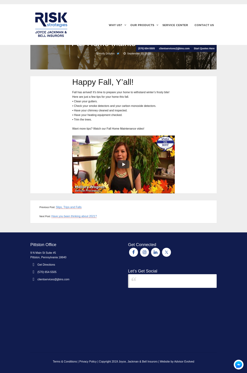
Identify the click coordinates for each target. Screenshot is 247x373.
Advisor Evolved (184, 361)
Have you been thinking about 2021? (74, 216)
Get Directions (46, 264)
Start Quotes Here (204, 48)
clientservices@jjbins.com (174, 48)
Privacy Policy (88, 361)
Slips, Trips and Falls (69, 207)
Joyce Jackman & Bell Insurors (153, 280)
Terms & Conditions (65, 361)
